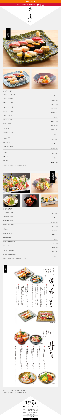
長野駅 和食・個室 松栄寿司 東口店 (30, 14)
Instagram (43, 5)
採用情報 (30, 417)
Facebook (40, 5)
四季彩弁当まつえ (30, 1)
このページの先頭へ (30, 419)
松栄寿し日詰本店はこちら (30, 415)
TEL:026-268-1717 (30, 406)
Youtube (37, 5)
